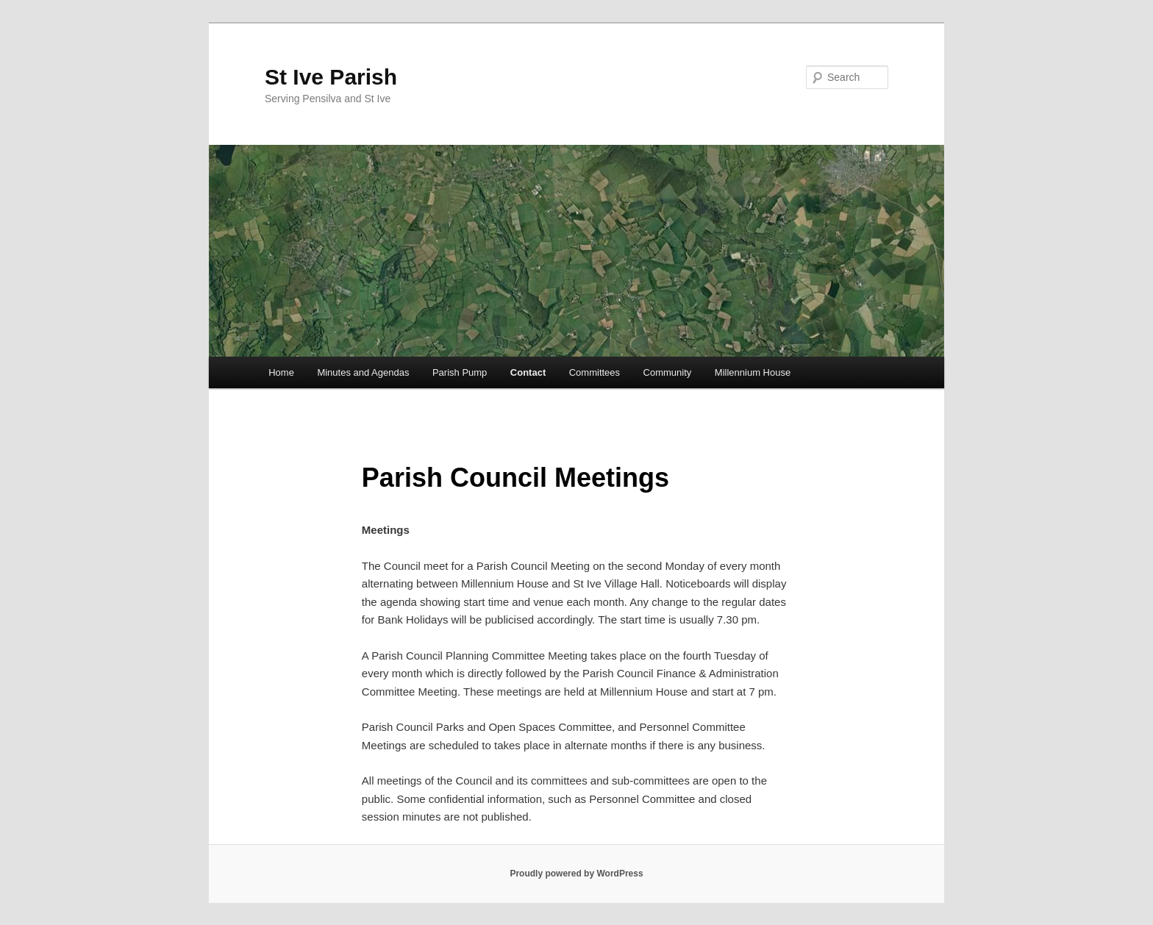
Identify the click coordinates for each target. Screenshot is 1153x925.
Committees (594, 372)
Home (281, 372)
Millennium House (752, 372)
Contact (528, 372)
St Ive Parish (331, 77)
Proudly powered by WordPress (576, 873)
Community (667, 372)
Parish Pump (459, 372)
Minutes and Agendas (363, 372)
